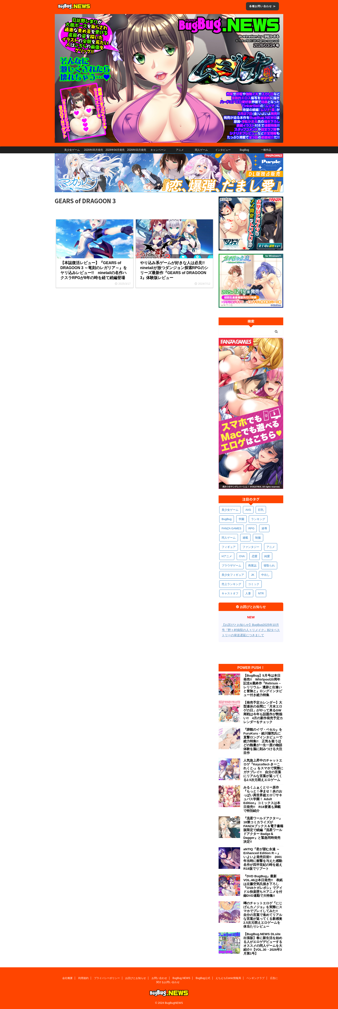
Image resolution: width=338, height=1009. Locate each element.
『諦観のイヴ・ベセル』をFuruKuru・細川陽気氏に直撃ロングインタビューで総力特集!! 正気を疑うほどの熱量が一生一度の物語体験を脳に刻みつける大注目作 (262, 741)
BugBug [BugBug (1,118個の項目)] (227, 519)
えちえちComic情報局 (228, 978)
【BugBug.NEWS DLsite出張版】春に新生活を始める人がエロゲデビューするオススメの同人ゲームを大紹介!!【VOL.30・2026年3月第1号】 (262, 943)
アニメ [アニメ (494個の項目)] (270, 547)
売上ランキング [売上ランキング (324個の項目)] (231, 584)
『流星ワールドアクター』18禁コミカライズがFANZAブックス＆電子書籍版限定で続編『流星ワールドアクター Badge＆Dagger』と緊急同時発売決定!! (263, 829)
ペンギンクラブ (255, 978)
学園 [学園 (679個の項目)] (241, 519)
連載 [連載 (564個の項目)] (245, 537)
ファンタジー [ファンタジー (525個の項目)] (251, 547)
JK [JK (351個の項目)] (252, 574)
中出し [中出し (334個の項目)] (265, 574)
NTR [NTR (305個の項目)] (261, 593)
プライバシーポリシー (107, 978)
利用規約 (83, 978)
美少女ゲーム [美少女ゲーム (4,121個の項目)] (230, 509)
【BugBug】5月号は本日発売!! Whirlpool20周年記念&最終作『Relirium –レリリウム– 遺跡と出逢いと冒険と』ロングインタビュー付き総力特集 (262, 685)
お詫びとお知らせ (135, 978)
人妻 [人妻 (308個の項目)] (248, 593)
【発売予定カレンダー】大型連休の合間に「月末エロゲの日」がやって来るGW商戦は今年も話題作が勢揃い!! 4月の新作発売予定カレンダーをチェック (263, 712)
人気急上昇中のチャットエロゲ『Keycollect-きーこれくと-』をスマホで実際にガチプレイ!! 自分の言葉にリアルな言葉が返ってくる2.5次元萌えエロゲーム (263, 770)
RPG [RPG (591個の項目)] (251, 528)
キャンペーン (158, 149)
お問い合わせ (159, 978)
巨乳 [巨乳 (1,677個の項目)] (261, 509)
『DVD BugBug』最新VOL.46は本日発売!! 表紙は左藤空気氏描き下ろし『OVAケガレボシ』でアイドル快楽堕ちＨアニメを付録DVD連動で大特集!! (263, 885)
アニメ (180, 149)
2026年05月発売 (93, 149)
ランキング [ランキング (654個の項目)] (258, 519)
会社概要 (67, 978)
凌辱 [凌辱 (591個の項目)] (264, 528)
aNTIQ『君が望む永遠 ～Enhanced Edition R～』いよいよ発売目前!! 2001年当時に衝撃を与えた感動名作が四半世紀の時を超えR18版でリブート (262, 858)
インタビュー (223, 149)
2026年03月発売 (136, 149)
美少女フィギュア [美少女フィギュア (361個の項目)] (233, 574)
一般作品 (266, 149)
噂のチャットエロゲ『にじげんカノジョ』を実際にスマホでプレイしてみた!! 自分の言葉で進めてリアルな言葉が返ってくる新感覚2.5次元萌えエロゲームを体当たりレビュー (262, 914)
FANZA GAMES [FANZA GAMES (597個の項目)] (231, 528)
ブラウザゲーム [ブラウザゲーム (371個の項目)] (231, 565)
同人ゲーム (201, 149)
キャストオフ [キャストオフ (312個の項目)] (230, 593)
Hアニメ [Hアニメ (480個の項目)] (227, 556)
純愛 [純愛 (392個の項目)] (267, 556)
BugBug (244, 149)
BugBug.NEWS (181, 978)
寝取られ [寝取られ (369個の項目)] (269, 565)
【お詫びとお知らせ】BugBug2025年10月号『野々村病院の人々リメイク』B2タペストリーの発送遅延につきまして (251, 630)
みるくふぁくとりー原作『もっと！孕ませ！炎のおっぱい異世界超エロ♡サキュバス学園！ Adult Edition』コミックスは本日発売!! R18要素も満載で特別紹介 (262, 798)
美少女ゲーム (72, 149)
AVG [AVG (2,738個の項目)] (248, 509)
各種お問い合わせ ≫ (262, 6)
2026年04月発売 (114, 149)
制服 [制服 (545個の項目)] (258, 537)
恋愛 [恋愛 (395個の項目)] (254, 556)
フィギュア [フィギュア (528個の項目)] (229, 547)
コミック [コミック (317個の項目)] (253, 584)
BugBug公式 (203, 978)
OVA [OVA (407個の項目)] (242, 556)
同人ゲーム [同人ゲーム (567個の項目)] (229, 537)
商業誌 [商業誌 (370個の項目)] (252, 565)
